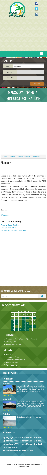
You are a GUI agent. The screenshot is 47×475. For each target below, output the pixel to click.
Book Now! (37, 83)
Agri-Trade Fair (12, 365)
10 (31, 320)
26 (13, 329)
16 (27, 323)
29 (24, 329)
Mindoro (12, 156)
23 (27, 326)
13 (17, 323)
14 (20, 323)
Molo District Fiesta (13, 344)
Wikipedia (4, 215)
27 (17, 329)
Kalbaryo (9, 354)
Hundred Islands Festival (15, 360)
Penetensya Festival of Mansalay (13, 230)
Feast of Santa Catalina (10, 225)
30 (27, 329)
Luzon (5, 156)
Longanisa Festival (13, 357)
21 (20, 326)
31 (31, 329)
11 (34, 320)
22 (24, 326)
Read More (7, 395)
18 (34, 323)
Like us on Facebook (36, 3)
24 (31, 326)
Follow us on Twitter (36, 8)
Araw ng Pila (11, 342)
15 (24, 323)
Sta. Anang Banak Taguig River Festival (21, 339)
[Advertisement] (23, 36)
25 (34, 326)
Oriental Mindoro (24, 156)
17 (31, 323)
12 (13, 323)
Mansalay (36, 156)
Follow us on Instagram (36, 14)
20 (17, 326)
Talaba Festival (12, 362)
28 (20, 329)
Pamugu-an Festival (8, 228)
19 (13, 326)
